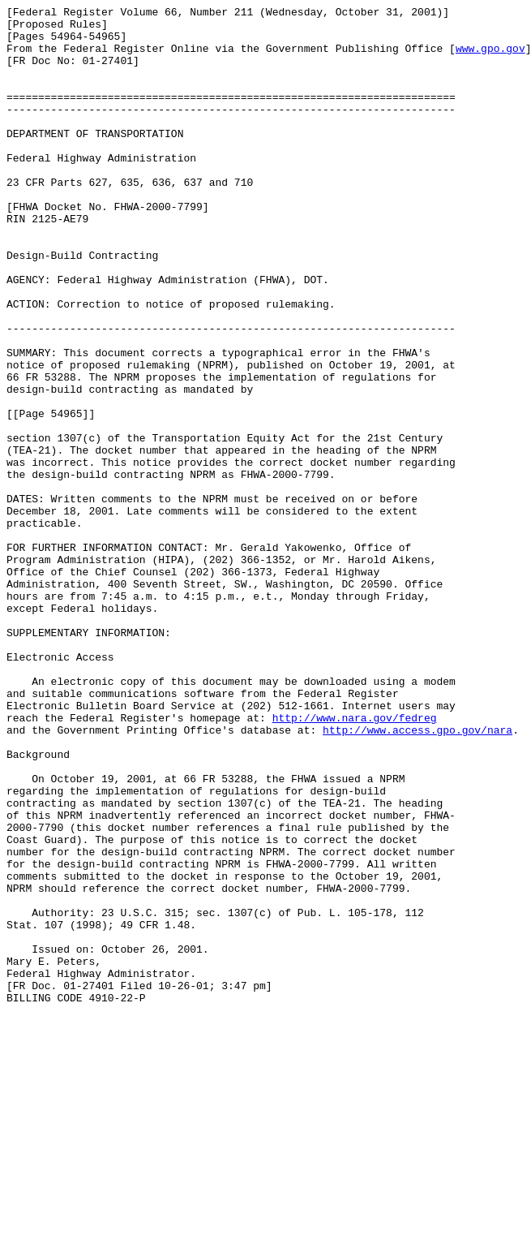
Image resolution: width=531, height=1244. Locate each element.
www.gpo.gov (490, 57)
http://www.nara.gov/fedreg (354, 861)
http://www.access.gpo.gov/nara (417, 875)
